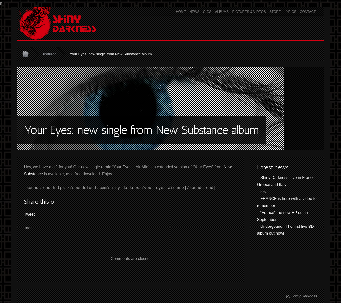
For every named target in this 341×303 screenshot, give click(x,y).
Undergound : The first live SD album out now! (285, 230)
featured (49, 54)
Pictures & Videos (249, 12)
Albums (222, 12)
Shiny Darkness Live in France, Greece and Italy (286, 181)
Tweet (29, 214)
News (194, 12)
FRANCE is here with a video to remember (287, 202)
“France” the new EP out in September (282, 216)
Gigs (207, 12)
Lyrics (290, 12)
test (263, 191)
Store (275, 12)
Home (181, 12)
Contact (308, 12)
